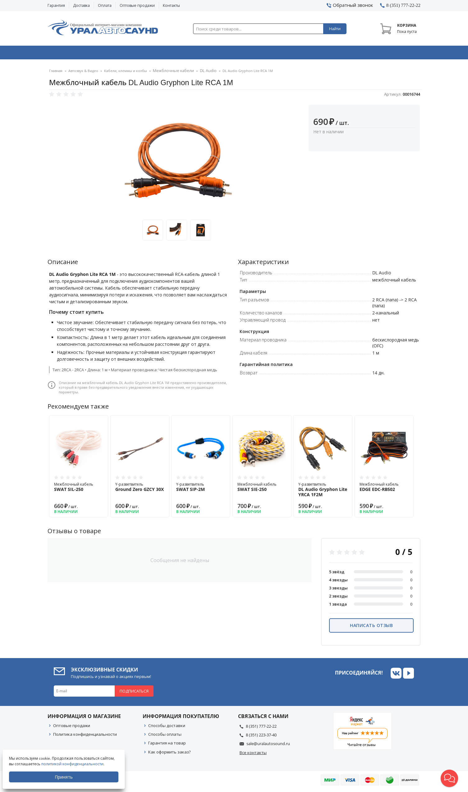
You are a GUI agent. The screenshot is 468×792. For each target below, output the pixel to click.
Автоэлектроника (236, 54)
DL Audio (202, 73)
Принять (64, 777)
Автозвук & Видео (84, 54)
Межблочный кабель (78, 488)
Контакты (171, 5)
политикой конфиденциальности (73, 764)
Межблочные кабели (171, 73)
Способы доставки (166, 727)
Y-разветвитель (139, 488)
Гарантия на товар (167, 745)
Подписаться (134, 693)
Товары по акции (385, 54)
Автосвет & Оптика (311, 54)
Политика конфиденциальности (85, 736)
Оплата (105, 5)
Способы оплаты (164, 736)
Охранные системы (160, 54)
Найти (335, 28)
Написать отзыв (371, 627)
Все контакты (253, 754)
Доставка (81, 5)
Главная (55, 73)
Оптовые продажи (137, 5)
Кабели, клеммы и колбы (125, 73)
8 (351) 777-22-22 (261, 728)
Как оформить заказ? (169, 754)
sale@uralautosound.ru (268, 745)
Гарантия (56, 5)
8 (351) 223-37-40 (261, 736)
